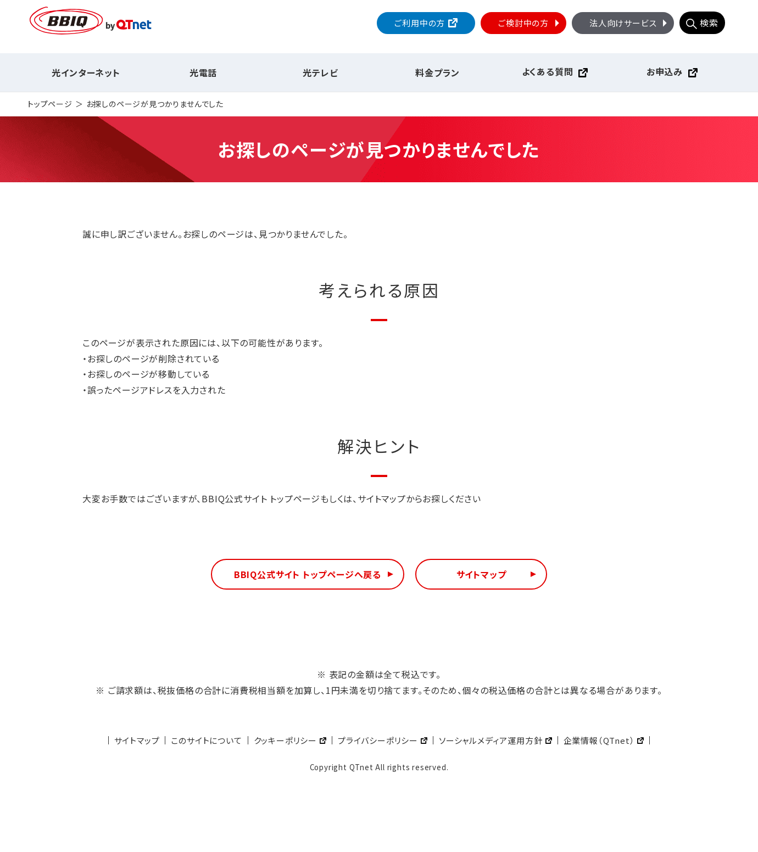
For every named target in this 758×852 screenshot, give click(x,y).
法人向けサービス (629, 23)
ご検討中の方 (530, 23)
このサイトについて (206, 740)
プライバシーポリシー (378, 740)
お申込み (664, 71)
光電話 (203, 72)
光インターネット (86, 72)
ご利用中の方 (419, 23)
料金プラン (437, 72)
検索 (709, 22)
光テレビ (320, 72)
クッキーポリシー (285, 740)
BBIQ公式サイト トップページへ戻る (307, 574)
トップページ (50, 104)
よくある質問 (547, 71)
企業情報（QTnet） (599, 740)
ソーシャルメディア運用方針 (490, 740)
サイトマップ (481, 574)
